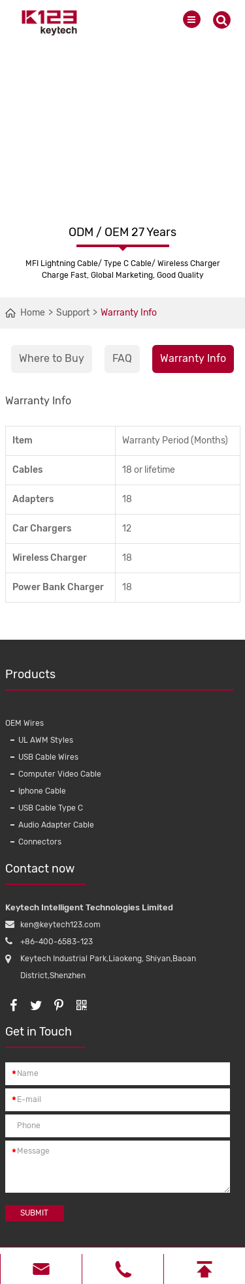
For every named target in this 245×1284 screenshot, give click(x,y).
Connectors (39, 841)
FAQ (122, 358)
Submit (34, 1212)
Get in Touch (45, 1036)
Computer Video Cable (59, 774)
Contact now (45, 873)
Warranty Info (129, 312)
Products (119, 679)
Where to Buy (51, 358)
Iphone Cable (42, 791)
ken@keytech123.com (60, 924)
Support (73, 312)
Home (32, 312)
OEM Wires (24, 723)
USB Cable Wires (48, 757)
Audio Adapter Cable (56, 824)
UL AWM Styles (45, 740)
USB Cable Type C (50, 808)
